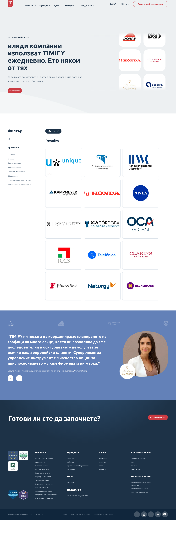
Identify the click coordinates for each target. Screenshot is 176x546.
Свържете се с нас (153, 431)
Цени (59, 5)
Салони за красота (43, 508)
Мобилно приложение (141, 513)
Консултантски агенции (46, 524)
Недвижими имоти (44, 492)
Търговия (11, 155)
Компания (103, 475)
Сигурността (72, 491)
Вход (133, 479)
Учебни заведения (43, 500)
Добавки (71, 479)
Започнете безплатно (141, 475)
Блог (101, 483)
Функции (71, 475)
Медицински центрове (45, 513)
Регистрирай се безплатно (150, 5)
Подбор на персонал (44, 496)
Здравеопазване (14, 167)
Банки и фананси (14, 163)
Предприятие (41, 479)
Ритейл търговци (43, 483)
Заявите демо (137, 488)
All (9, 139)
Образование (13, 176)
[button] (10, 392)
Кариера (103, 479)
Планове (71, 504)
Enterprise (72, 5)
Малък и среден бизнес (46, 475)
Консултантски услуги (16, 172)
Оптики (11, 159)
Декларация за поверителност (106, 540)
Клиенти (103, 488)
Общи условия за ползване (79, 540)
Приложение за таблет (141, 508)
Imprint (62, 540)
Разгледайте (18, 90)
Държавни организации (46, 504)
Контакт (134, 483)
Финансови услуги (43, 488)
